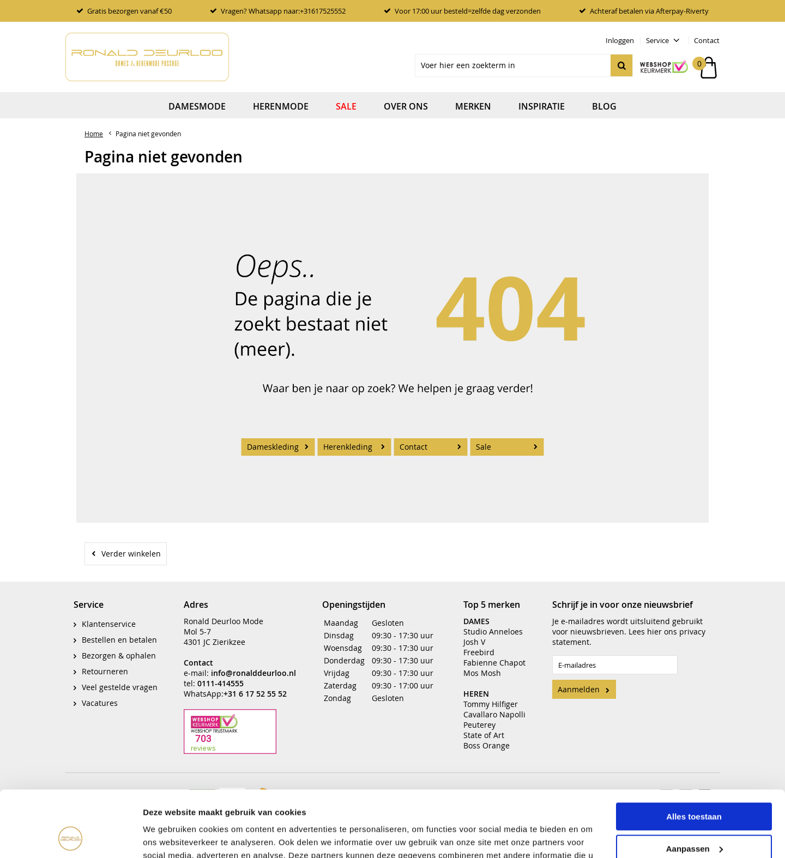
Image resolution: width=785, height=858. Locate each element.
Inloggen (620, 40)
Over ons (406, 106)
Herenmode (281, 106)
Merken (473, 106)
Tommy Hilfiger (490, 696)
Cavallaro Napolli (494, 706)
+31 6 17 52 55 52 (255, 685)
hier (654, 623)
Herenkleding (347, 447)
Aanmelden (579, 681)
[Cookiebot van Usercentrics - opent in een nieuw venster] (70, 837)
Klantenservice (109, 616)
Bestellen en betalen (119, 631)
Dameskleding (273, 447)
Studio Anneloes (493, 623)
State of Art (483, 727)
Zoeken (621, 65)
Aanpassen (694, 786)
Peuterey (479, 716)
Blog (604, 106)
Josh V (474, 634)
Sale (346, 106)
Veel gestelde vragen (120, 679)
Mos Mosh (482, 665)
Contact (707, 40)
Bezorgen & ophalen (119, 647)
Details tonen (169, 836)
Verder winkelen (131, 553)
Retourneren (105, 663)
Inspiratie (541, 106)
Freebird (478, 644)
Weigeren (693, 818)
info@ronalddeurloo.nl (253, 665)
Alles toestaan (694, 754)
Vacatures (100, 695)
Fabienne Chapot (494, 654)
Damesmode (197, 106)
